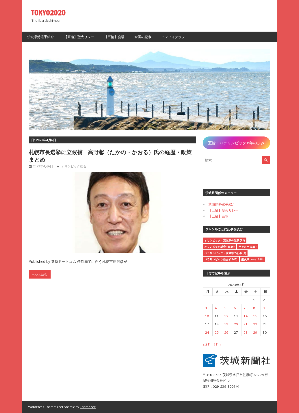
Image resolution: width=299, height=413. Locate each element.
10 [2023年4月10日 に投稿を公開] (207, 316)
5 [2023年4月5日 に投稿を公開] (225, 308)
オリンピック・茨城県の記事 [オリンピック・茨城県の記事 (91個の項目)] (224, 240)
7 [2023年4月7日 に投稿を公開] (244, 308)
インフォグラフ (173, 37)
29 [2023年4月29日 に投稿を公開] (255, 332)
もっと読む (39, 274)
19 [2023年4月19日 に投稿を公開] (226, 324)
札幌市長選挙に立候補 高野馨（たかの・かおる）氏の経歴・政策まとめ (110, 156)
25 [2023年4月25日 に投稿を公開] (217, 332)
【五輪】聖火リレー (79, 37)
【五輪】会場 (114, 37)
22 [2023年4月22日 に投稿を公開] (255, 324)
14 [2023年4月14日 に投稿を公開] (245, 316)
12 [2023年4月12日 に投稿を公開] (226, 316)
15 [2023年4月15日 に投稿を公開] (255, 316)
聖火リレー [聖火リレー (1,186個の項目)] (252, 259)
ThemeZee (88, 407)
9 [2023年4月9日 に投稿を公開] (264, 308)
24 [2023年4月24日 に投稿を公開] (207, 332)
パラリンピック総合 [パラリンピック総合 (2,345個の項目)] (220, 259)
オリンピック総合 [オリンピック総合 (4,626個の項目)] (219, 247)
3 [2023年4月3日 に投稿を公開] (206, 308)
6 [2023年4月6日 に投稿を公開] (235, 308)
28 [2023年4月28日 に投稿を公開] (245, 332)
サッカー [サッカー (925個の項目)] (247, 247)
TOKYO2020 (48, 13)
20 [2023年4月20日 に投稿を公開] (236, 324)
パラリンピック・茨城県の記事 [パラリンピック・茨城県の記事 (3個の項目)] (225, 253)
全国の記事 (143, 37)
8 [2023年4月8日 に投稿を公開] (254, 308)
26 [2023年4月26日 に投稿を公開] (226, 332)
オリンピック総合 (73, 166)
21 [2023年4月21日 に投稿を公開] (245, 324)
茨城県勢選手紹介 (40, 37)
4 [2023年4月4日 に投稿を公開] (216, 308)
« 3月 (207, 344)
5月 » (218, 344)
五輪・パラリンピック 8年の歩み (236, 142)
